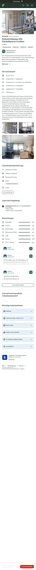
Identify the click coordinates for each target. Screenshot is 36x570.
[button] (18, 21)
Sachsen (21, 365)
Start (3, 365)
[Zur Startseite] (3, 5)
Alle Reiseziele (12, 365)
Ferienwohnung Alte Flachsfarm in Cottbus (13, 368)
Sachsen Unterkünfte (7, 367)
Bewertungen (16, 1)
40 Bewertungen (10, 52)
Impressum (11, 359)
